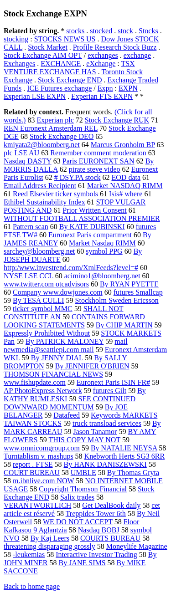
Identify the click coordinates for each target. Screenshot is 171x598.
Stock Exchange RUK (117, 120)
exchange (137, 55)
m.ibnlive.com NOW (43, 481)
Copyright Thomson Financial (83, 489)
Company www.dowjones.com (58, 292)
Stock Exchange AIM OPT (43, 55)
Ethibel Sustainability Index (44, 202)
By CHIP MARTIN (124, 325)
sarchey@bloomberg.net (39, 251)
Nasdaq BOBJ (98, 530)
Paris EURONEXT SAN (98, 161)
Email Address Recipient (40, 185)
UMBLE (83, 472)
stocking (16, 39)
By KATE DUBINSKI (92, 226)
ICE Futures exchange (59, 88)
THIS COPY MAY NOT (84, 440)
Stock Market (47, 47)
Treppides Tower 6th (96, 513)
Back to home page (32, 586)
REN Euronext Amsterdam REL (51, 128)
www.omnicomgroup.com (42, 448)
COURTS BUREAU (110, 538)
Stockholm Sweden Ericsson (117, 300)
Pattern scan (30, 226)
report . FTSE (33, 464)
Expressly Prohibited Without (47, 333)
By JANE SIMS (81, 563)
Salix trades (77, 497)
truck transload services (107, 423)
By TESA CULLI (38, 300)
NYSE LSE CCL (28, 276)
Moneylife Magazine (136, 546)
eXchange (100, 63)
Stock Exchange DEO (61, 136)
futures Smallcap (138, 292)
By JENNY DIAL (57, 358)
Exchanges (19, 63)
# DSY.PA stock (77, 177)
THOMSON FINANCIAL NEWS (53, 374)
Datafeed (66, 415)
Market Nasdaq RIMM (102, 243)
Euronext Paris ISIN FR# (113, 382)
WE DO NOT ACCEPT (78, 522)
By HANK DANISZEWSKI (105, 464)
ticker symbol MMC (43, 308)
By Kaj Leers (50, 538)
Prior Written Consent (94, 210)
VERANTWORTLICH (37, 505)
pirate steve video (94, 169)
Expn (105, 88)
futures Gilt (109, 390)
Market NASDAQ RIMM (124, 185)
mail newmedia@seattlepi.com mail (66, 345)
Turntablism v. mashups (38, 456)
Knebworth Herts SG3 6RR (124, 456)
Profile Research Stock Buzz (115, 47)
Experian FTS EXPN (102, 96)
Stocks (148, 31)
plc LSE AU (21, 153)
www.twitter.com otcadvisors (46, 284)
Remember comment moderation (98, 153)
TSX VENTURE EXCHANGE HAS (69, 68)
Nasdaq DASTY (28, 161)
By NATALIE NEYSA (124, 448)
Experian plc (54, 120)
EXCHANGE (61, 63)
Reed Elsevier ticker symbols (55, 194)
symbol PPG (104, 251)
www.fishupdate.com (35, 382)
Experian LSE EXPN (35, 96)
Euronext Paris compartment (90, 235)
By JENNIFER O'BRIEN (92, 366)
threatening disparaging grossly (49, 546)
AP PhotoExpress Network (43, 390)
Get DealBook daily (111, 505)
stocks (75, 31)
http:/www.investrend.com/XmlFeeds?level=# (71, 267)
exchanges (103, 55)
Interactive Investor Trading (96, 554)
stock (125, 31)
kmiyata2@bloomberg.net (42, 144)
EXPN (128, 88)
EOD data (126, 177)
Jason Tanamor (95, 431)
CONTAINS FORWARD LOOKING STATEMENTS (74, 321)
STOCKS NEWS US (65, 39)
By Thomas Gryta (133, 472)
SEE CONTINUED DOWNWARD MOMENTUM (69, 403)
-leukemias (29, 554)
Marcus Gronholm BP (123, 144)
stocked (101, 31)
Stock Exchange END (70, 80)
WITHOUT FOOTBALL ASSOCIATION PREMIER (82, 218)
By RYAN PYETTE (129, 284)
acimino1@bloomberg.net (102, 276)
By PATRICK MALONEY (65, 341)
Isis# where (125, 194)
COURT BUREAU (32, 472)
